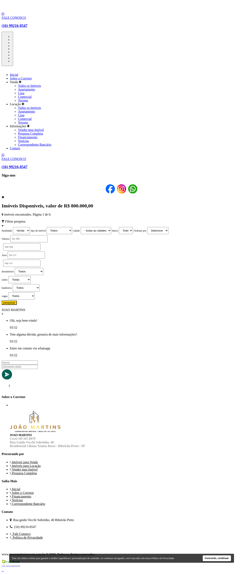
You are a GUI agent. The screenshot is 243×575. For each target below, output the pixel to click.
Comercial (25, 96)
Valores (5, 238)
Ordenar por (140, 230)
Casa (21, 93)
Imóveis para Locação (25, 466)
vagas (5, 296)
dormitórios (8, 271)
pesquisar (9, 302)
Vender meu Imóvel (31, 130)
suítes (5, 279)
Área (4, 255)
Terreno (23, 100)
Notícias (23, 141)
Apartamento (26, 89)
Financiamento (27, 137)
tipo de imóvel (38, 230)
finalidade (7, 230)
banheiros (7, 287)
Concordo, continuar (217, 558)
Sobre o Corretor (21, 78)
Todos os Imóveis (29, 85)
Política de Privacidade (26, 537)
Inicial (14, 74)
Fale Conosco (20, 534)
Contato (15, 148)
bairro (115, 230)
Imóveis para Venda (24, 462)
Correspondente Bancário (34, 144)
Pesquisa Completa (30, 133)
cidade (76, 230)
